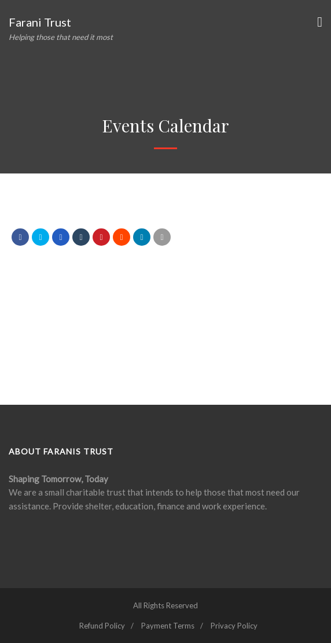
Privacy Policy (234, 625)
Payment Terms (167, 625)
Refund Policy (102, 625)
